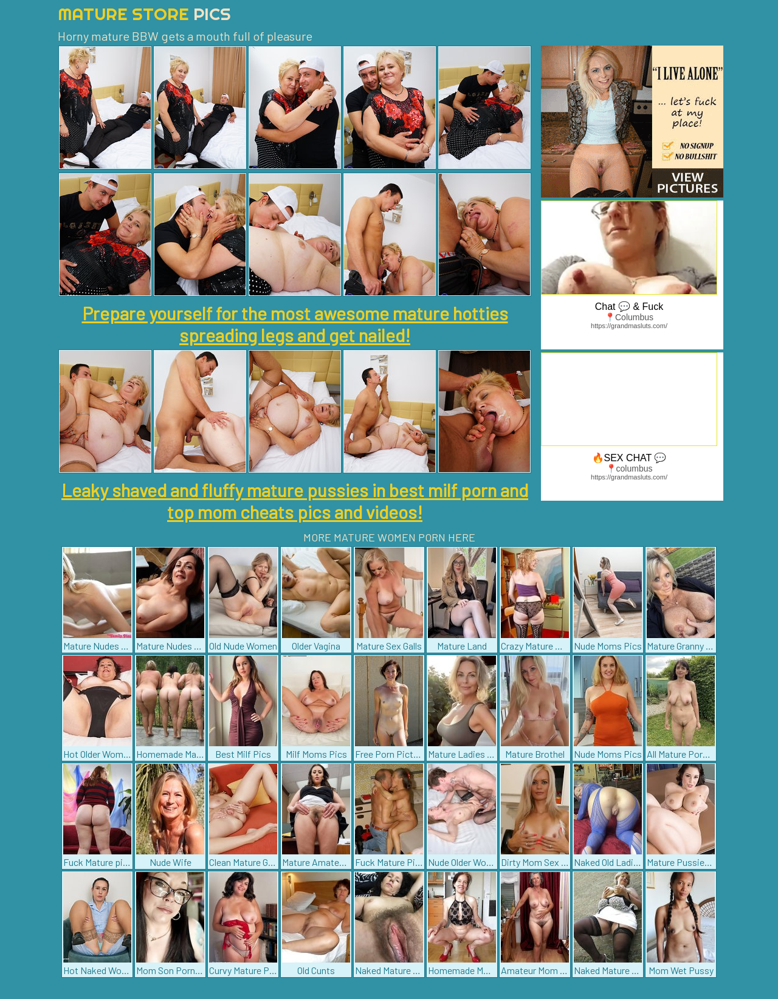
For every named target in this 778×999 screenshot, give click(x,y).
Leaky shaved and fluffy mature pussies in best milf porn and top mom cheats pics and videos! (294, 501)
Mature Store (144, 13)
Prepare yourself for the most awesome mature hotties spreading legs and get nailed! (295, 324)
